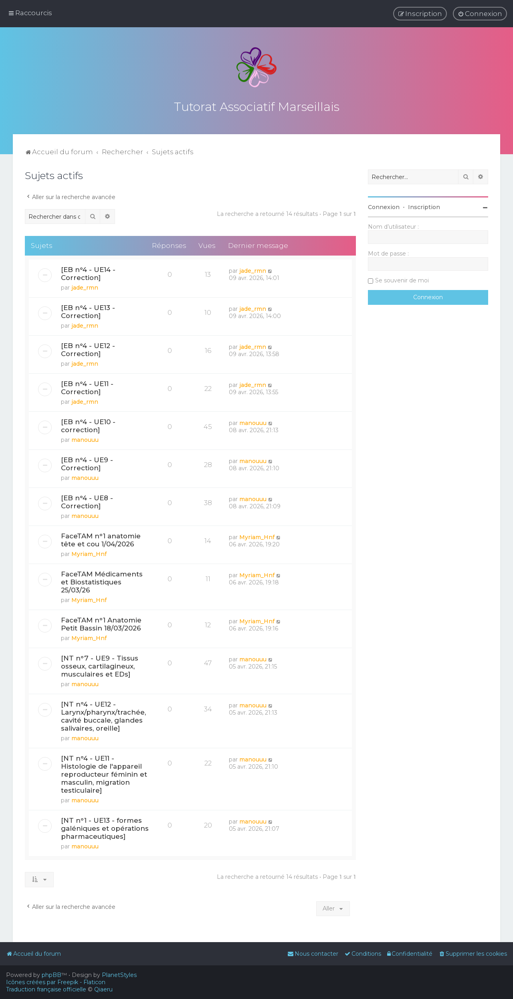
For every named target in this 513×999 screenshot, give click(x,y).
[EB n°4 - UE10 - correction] (88, 423)
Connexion (384, 204)
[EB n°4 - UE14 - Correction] (88, 271)
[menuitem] (480, 13)
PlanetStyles (119, 975)
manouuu (85, 437)
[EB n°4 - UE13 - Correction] (88, 309)
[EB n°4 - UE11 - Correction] (87, 385)
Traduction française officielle (46, 989)
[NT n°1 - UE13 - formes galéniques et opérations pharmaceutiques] (105, 826)
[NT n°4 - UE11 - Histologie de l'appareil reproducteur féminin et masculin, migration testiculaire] (104, 772)
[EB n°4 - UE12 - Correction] (88, 347)
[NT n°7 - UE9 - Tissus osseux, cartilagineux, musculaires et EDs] (99, 664)
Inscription (424, 204)
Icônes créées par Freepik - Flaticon (55, 982)
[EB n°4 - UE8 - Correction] (87, 499)
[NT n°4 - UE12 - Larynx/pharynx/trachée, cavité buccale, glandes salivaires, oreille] (103, 714)
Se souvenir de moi (402, 278)
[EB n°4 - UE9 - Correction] (87, 461)
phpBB (51, 975)
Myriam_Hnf (89, 551)
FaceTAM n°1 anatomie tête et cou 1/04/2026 (101, 538)
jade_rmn (84, 285)
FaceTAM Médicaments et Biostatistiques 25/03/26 (102, 580)
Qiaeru (103, 989)
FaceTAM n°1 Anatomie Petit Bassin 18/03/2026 (101, 622)
